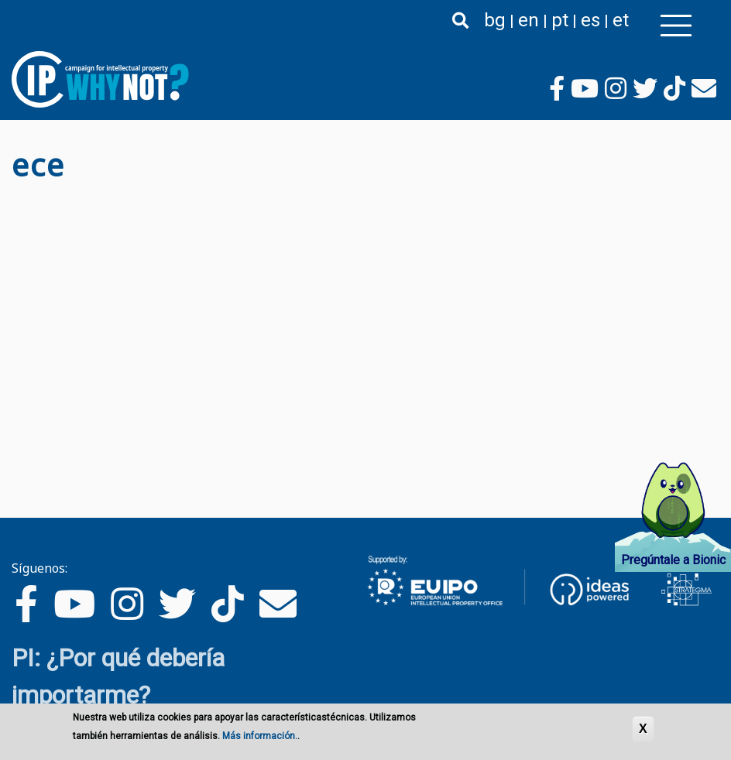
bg (495, 20)
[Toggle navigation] (676, 25)
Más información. (259, 736)
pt (559, 20)
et (621, 20)
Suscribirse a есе (18, 196)
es (590, 20)
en (528, 20)
